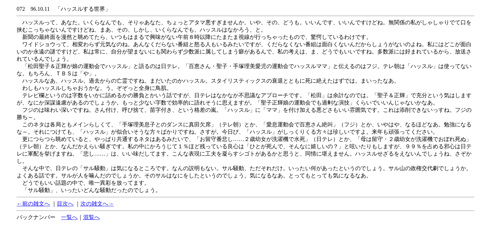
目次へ (65, 204)
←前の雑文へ (33, 204)
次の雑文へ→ (97, 204)
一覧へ (69, 217)
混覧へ (91, 217)
